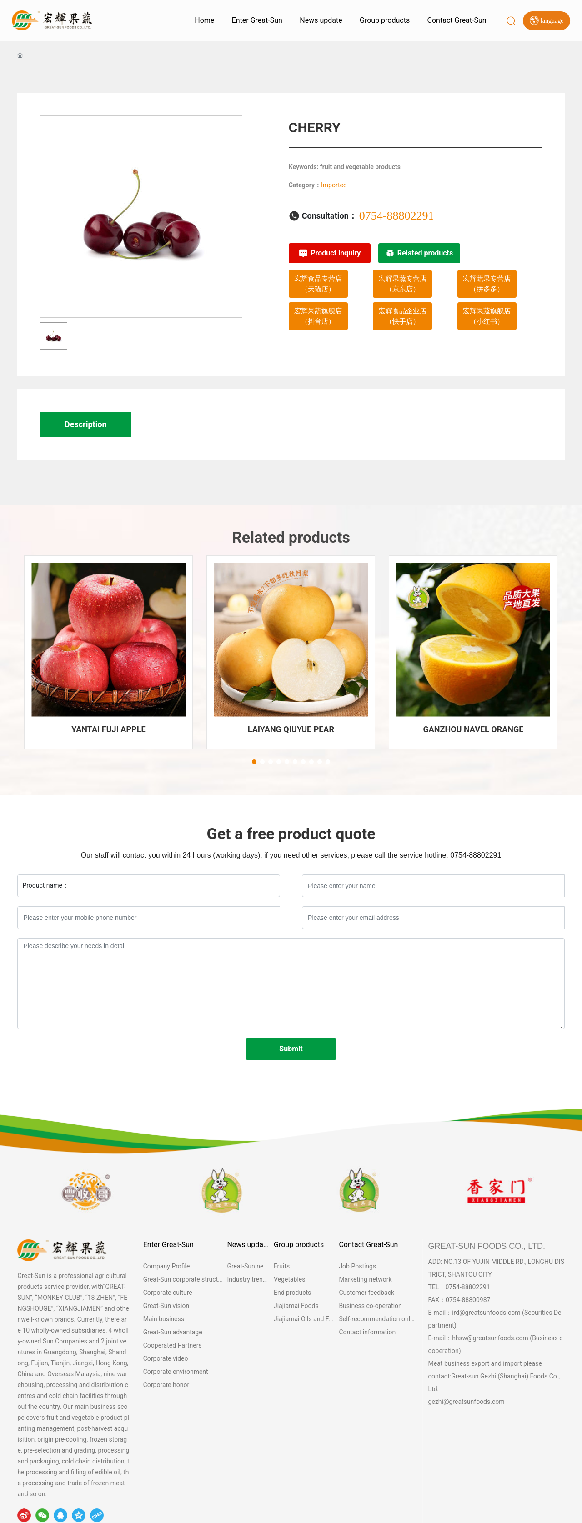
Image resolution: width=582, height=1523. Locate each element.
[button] (254, 761)
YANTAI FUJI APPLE (108, 729)
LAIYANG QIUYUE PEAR (291, 729)
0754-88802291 (396, 215)
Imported (334, 185)
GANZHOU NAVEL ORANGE (473, 729)
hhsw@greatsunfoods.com (490, 1338)
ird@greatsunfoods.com (486, 1312)
